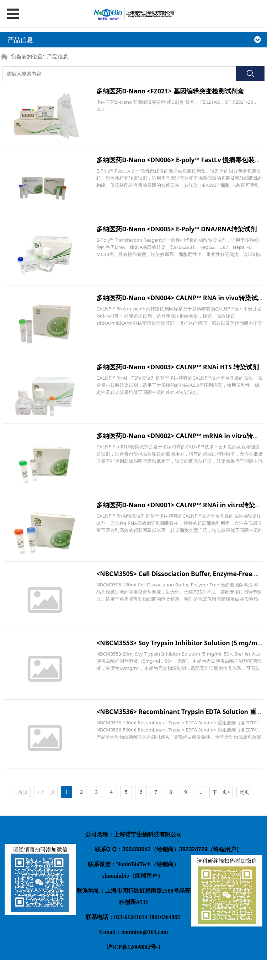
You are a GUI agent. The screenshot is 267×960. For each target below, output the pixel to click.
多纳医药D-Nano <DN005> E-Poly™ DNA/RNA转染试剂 (176, 229)
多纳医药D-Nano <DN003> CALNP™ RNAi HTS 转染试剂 (177, 367)
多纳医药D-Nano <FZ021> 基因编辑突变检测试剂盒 (170, 91)
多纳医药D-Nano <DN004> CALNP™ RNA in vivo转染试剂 (180, 297)
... (200, 792)
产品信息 (57, 56)
